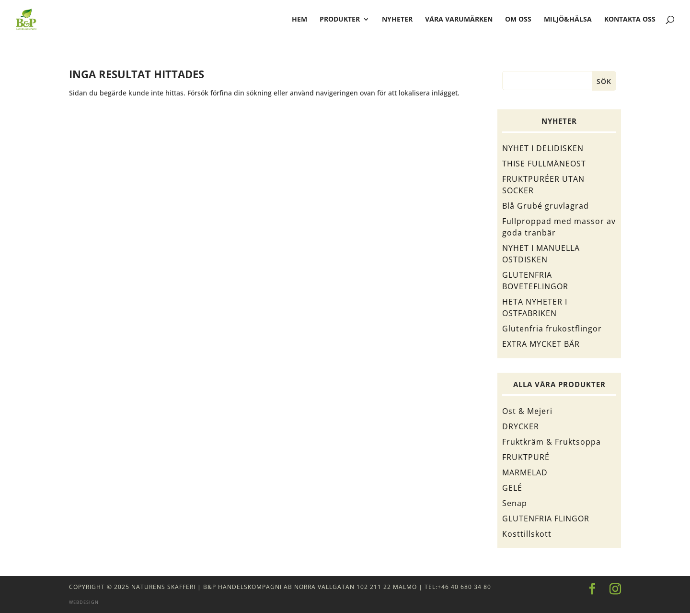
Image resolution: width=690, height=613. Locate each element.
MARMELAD (525, 472)
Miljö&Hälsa (568, 20)
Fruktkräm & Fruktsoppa (551, 441)
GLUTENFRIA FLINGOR (545, 518)
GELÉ (512, 488)
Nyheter (397, 20)
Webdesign (84, 602)
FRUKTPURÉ (526, 457)
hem (299, 20)
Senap (514, 503)
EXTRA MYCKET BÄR (541, 344)
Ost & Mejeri (527, 411)
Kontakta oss (630, 20)
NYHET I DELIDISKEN (543, 148)
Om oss (518, 20)
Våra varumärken (459, 20)
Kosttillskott (527, 534)
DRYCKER (520, 426)
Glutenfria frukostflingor (552, 328)
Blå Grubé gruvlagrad (545, 205)
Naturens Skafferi (163, 587)
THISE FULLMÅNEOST (544, 163)
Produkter (340, 20)
